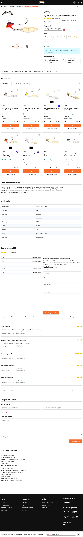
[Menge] (8, 121)
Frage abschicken (75, 441)
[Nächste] (36, 316)
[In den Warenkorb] (10, 125)
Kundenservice (55, 264)
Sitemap (44, 507)
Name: (45, 277)
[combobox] (61, 534)
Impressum (25, 513)
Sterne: (45, 270)
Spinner (38, 206)
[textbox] (61, 534)
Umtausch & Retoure (6, 507)
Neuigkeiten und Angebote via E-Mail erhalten (21, 437)
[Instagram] (66, 525)
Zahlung (3, 502)
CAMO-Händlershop (47, 502)
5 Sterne (3, 257)
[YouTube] (64, 525)
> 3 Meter (39, 218)
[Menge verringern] (3, 121)
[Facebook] (63, 525)
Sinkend (38, 214)
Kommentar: (47, 292)
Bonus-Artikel (46, 505)
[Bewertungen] (52, 18)
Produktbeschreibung (16, 71)
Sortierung (5, 83)
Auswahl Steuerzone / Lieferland (54, 30)
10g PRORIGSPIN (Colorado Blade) (53, 59)
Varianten (5, 71)
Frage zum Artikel (51, 71)
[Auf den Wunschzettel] (17, 89)
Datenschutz (25, 510)
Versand (59, 28)
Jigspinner (44, 206)
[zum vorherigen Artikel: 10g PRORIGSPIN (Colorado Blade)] (78, 6)
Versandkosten (5, 505)
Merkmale (28, 71)
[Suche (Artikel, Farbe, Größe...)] (5, 2)
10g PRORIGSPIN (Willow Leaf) (72, 59)
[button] (78, 2)
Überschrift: (46, 284)
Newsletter (4, 510)
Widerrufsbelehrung (27, 507)
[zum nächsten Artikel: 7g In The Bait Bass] (81, 6)
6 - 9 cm (38, 210)
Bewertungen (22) (38, 71)
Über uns (24, 502)
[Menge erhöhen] (17, 121)
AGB (23, 505)
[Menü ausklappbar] (1, 2)
